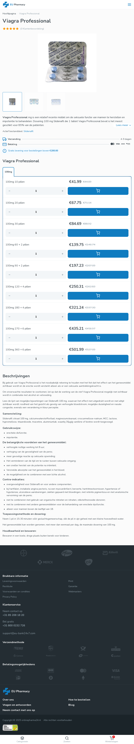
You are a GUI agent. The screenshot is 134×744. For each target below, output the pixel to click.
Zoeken (66, 739)
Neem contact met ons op (19, 710)
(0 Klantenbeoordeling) (32, 28)
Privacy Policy (10, 596)
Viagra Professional (29, 13)
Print (70, 581)
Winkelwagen (111, 739)
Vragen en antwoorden (17, 705)
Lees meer (123, 125)
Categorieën (22, 739)
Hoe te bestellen (79, 700)
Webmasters (75, 591)
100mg (8, 171)
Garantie (72, 586)
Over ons (8, 700)
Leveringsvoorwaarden (14, 581)
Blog (71, 705)
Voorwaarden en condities (16, 591)
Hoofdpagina (9, 13)
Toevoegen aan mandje (98, 191)
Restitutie (8, 586)
